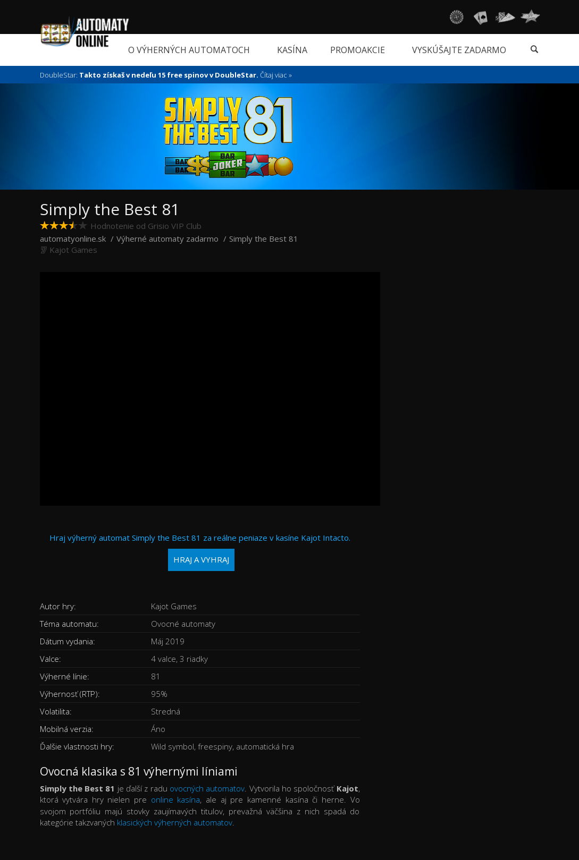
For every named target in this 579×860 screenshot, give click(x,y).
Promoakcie (357, 50)
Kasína (292, 50)
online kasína (175, 799)
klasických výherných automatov (174, 822)
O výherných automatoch (189, 50)
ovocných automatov (207, 788)
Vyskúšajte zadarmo (459, 50)
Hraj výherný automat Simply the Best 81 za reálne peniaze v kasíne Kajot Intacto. (199, 551)
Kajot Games (73, 249)
